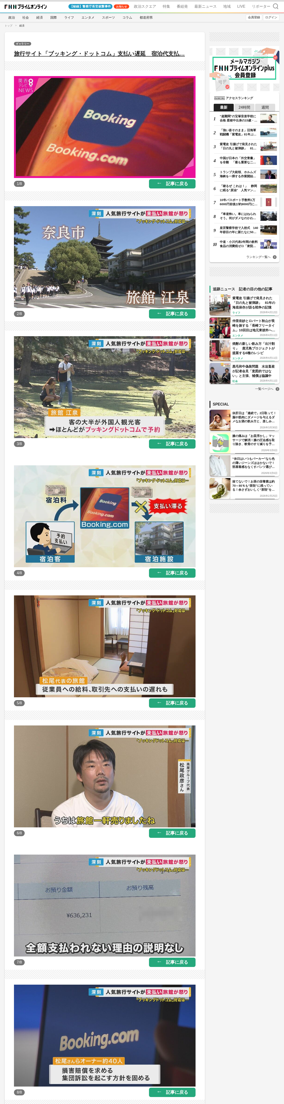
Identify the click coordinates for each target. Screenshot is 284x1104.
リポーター (261, 6)
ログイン (271, 17)
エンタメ (88, 17)
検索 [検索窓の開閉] (275, 6)
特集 (166, 6)
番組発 (182, 6)
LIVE (241, 6)
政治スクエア (145, 6)
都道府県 (146, 17)
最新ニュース (205, 6)
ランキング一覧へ (258, 257)
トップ (8, 25)
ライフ (69, 17)
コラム (127, 17)
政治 (11, 17)
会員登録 (254, 17)
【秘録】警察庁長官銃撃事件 (90, 6)
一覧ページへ (264, 389)
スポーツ (108, 17)
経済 (39, 17)
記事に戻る (177, 183)
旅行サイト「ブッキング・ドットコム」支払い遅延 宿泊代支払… (99, 53)
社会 (25, 17)
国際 (53, 17)
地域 (227, 6)
